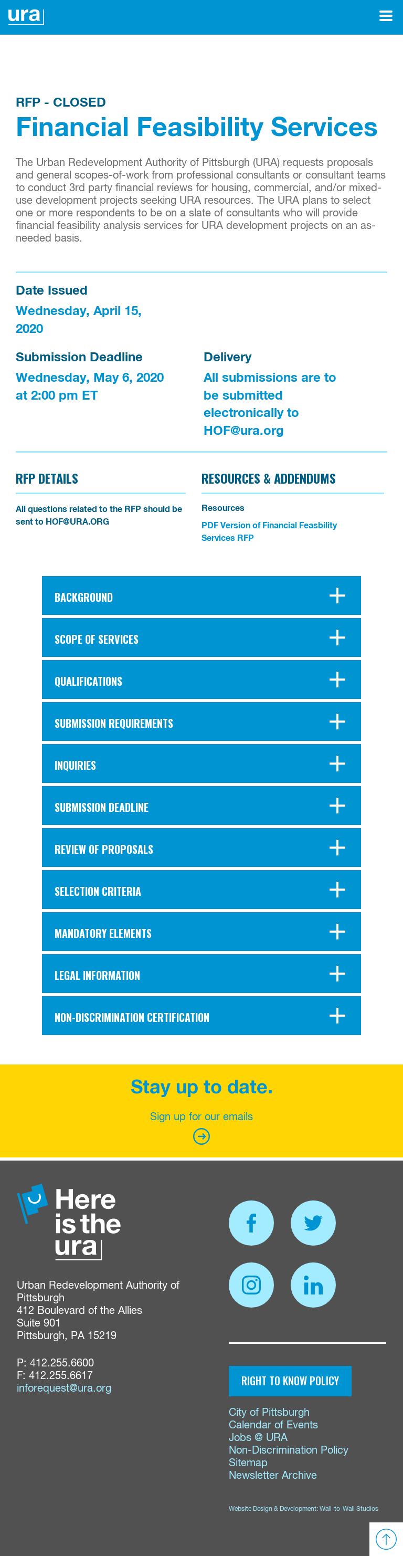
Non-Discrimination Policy (288, 1450)
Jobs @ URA (258, 1438)
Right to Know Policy (290, 1380)
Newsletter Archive (273, 1475)
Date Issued (52, 291)
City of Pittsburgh (269, 1412)
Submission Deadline (79, 357)
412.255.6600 (62, 1363)
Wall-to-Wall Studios (349, 1509)
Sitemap (248, 1463)
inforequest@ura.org (64, 1388)
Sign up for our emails (201, 1128)
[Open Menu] (386, 16)
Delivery (227, 357)
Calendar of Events (273, 1425)
